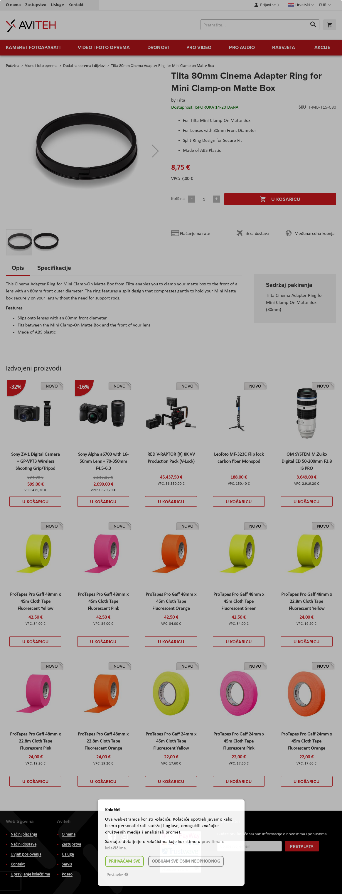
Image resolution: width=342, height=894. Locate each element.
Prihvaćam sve (124, 861)
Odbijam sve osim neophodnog (186, 861)
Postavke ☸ (117, 875)
